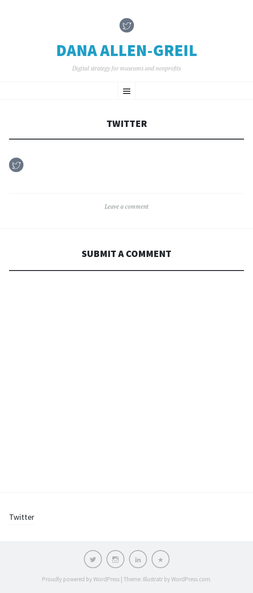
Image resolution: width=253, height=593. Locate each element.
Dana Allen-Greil (126, 51)
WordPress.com (190, 579)
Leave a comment (126, 206)
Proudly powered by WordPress (81, 579)
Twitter (21, 517)
